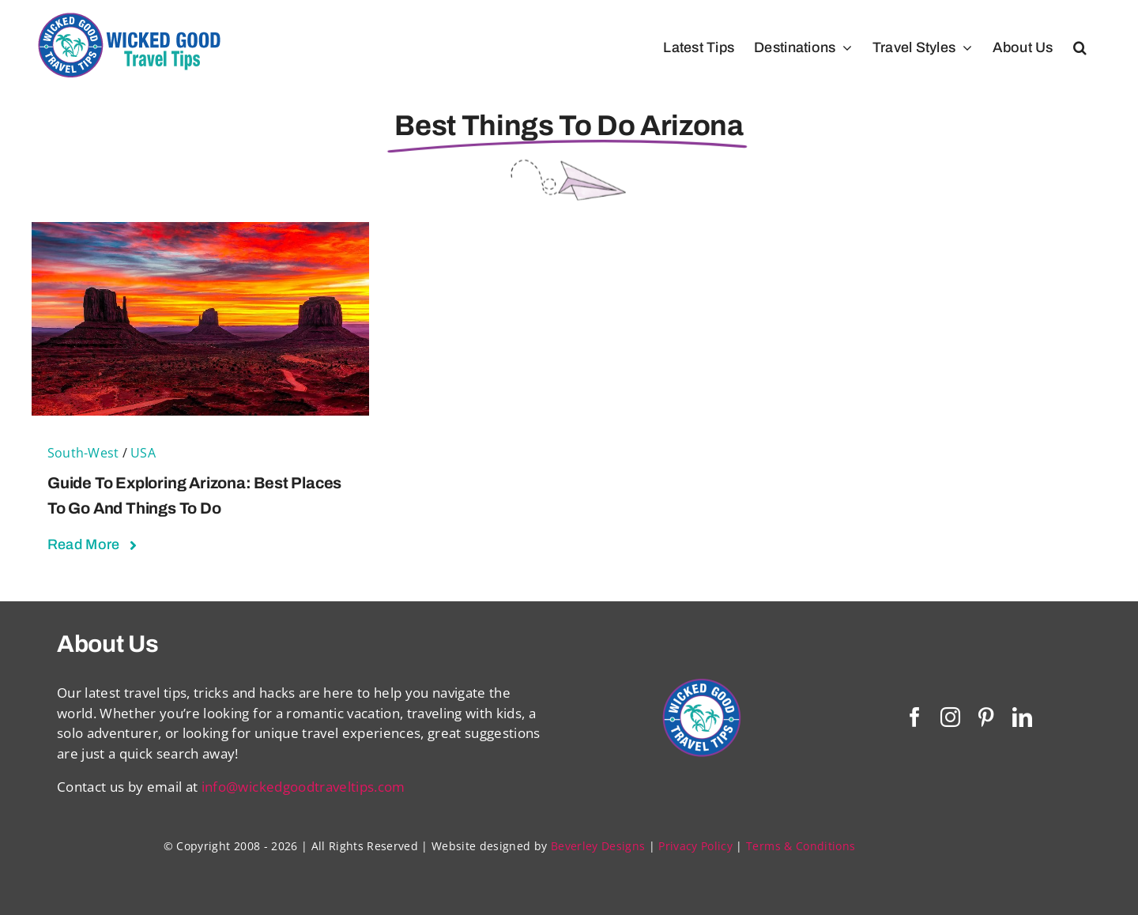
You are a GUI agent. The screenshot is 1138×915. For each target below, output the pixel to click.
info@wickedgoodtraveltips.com (303, 787)
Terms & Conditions (800, 845)
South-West (83, 452)
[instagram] (950, 717)
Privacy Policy (695, 845)
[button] (1080, 47)
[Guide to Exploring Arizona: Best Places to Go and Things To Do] (200, 232)
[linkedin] (1022, 717)
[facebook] (915, 717)
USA (143, 452)
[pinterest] (986, 717)
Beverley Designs (598, 845)
